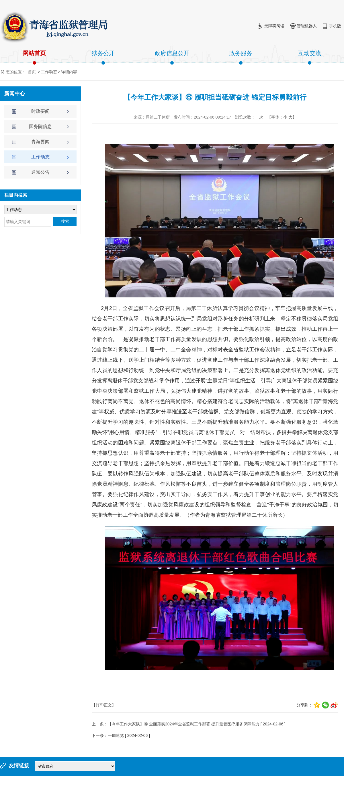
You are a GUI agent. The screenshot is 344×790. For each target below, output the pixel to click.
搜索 (65, 221)
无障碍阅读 (274, 26)
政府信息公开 (172, 57)
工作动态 (49, 71)
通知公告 (40, 172)
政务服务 (240, 57)
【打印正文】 (104, 705)
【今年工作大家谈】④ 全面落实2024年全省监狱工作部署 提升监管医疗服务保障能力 (183, 724)
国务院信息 (40, 126)
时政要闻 (40, 111)
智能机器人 (307, 26)
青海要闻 (40, 141)
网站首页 (34, 57)
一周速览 (116, 735)
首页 (32, 71)
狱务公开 (103, 57)
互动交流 (309, 57)
